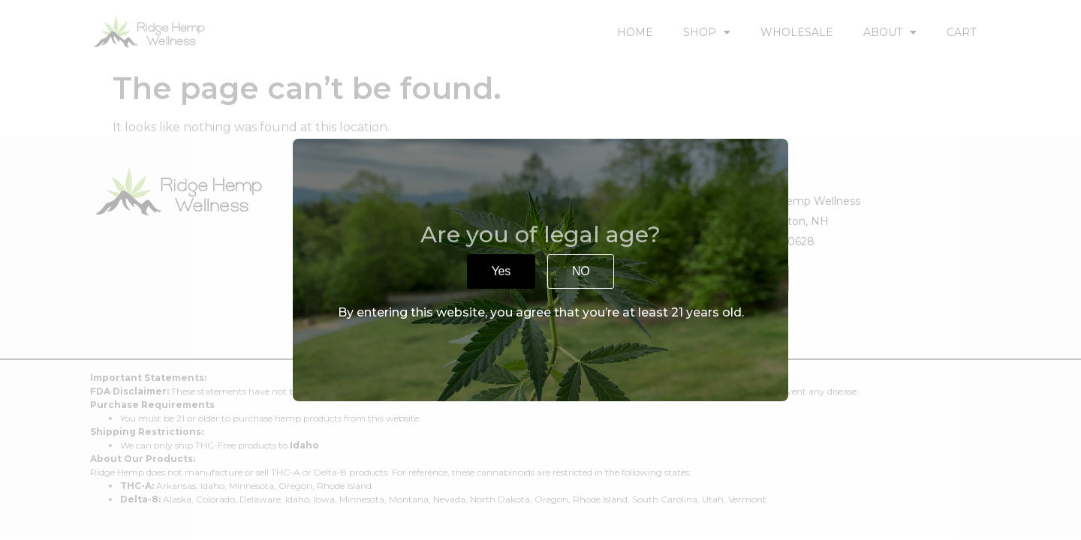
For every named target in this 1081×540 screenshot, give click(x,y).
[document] (540, 270)
